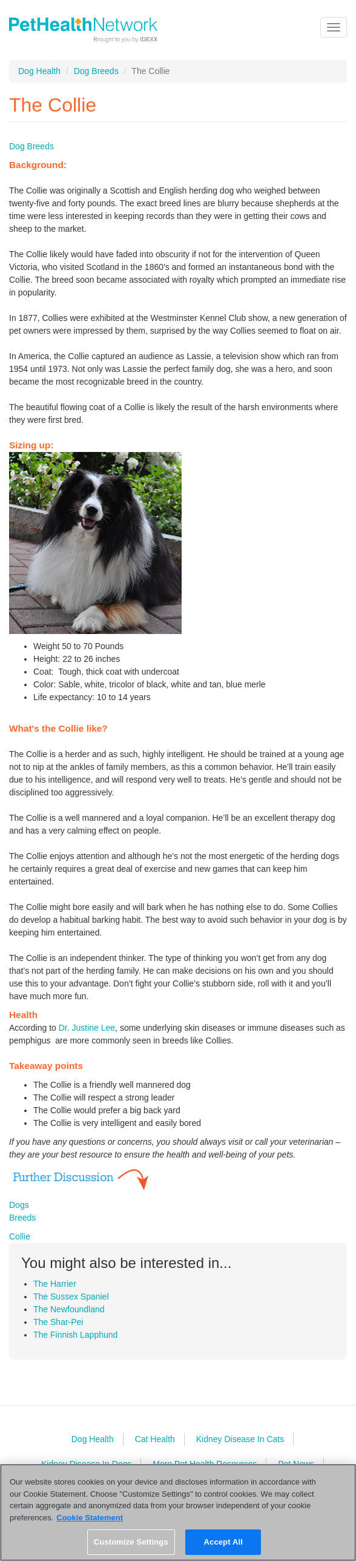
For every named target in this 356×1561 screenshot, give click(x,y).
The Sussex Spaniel (71, 1296)
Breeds (22, 1217)
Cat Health (155, 1439)
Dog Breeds (96, 71)
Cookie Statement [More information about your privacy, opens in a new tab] (89, 1517)
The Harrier (54, 1284)
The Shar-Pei (58, 1322)
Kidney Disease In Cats (240, 1439)
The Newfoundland (69, 1309)
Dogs (19, 1205)
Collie (19, 1236)
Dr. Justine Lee (87, 1028)
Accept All (223, 1541)
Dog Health (39, 71)
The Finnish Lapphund (75, 1335)
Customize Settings (131, 1541)
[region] (178, 1512)
